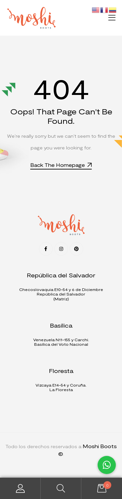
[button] (112, 17)
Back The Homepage (61, 165)
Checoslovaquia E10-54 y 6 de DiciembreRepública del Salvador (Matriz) (61, 294)
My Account (20, 488)
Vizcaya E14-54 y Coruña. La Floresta (61, 387)
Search (61, 488)
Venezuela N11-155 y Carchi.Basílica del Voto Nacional (61, 341)
